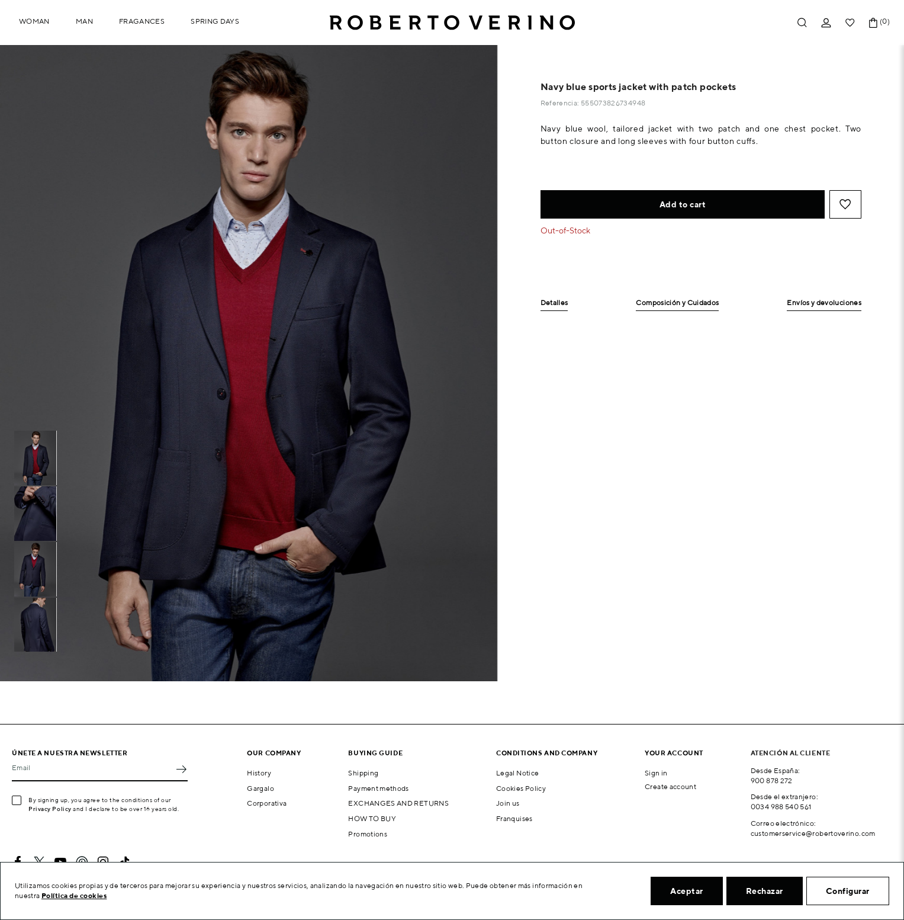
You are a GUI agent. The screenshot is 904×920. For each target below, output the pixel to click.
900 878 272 (772, 780)
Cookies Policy (521, 788)
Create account (670, 786)
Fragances (142, 21)
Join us (508, 803)
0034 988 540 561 (781, 806)
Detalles (554, 303)
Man (84, 21)
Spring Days (215, 21)
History (259, 772)
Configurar (848, 891)
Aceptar (686, 891)
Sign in (656, 772)
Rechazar (764, 891)
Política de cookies (74, 895)
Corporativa (267, 803)
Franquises (514, 818)
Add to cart (682, 204)
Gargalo (260, 788)
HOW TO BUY (372, 818)
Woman (34, 21)
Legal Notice (517, 772)
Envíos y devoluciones (824, 303)
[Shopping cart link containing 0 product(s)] (873, 23)
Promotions (367, 833)
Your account (674, 752)
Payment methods (378, 788)
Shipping (363, 772)
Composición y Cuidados (677, 303)
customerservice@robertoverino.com (813, 833)
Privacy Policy (50, 808)
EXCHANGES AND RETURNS (398, 803)
